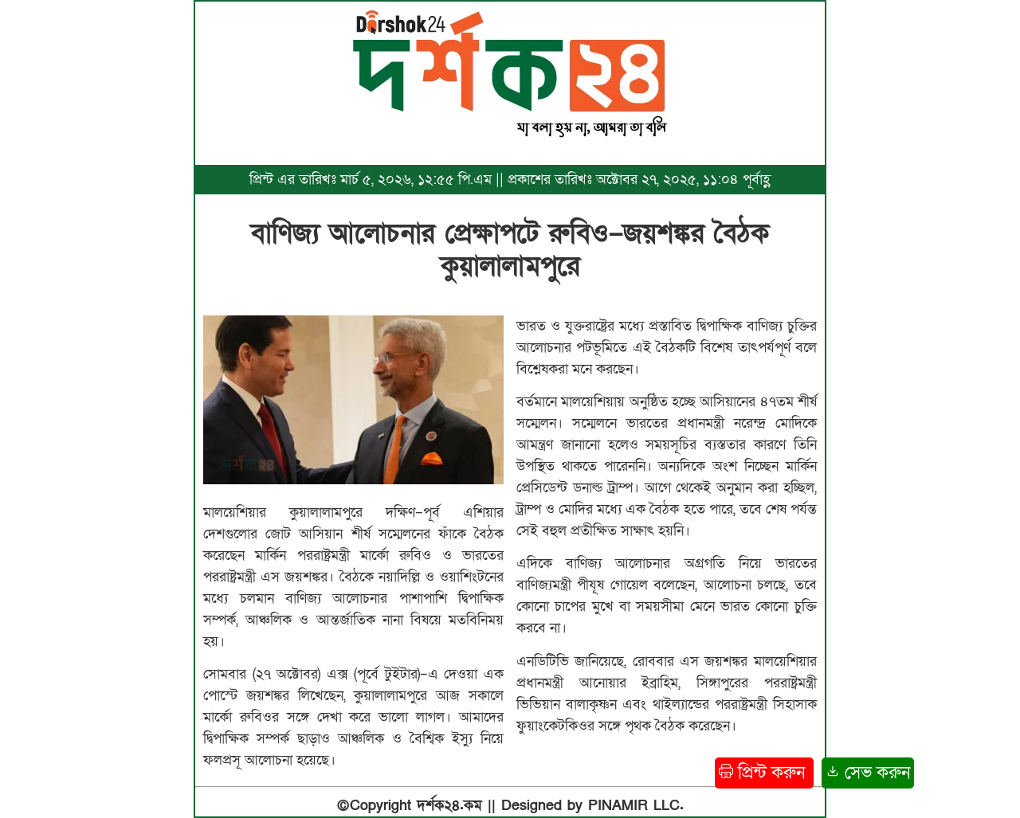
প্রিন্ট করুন (764, 773)
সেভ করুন (868, 773)
